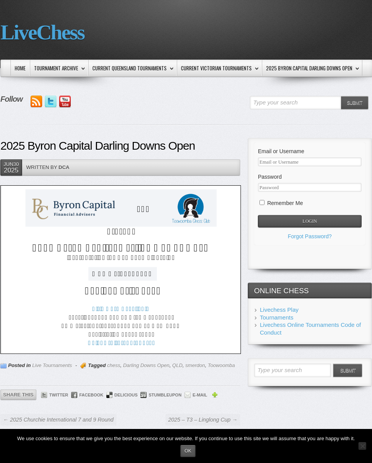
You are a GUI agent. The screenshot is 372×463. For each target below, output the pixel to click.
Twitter (58, 395)
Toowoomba (221, 365)
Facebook (91, 395)
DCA (63, 167)
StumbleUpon (164, 395)
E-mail (200, 395)
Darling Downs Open (146, 365)
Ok (187, 451)
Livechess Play (279, 309)
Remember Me (281, 203)
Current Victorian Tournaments (218, 68)
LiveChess (42, 32)
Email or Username (281, 151)
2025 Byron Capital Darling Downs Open (311, 68)
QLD (177, 365)
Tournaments (277, 317)
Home (20, 68)
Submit (354, 103)
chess (113, 365)
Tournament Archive (57, 68)
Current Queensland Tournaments (131, 68)
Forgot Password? (310, 236)
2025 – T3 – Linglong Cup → (202, 420)
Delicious (126, 395)
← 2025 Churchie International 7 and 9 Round (58, 420)
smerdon (195, 365)
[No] (362, 446)
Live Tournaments (52, 365)
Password (270, 177)
